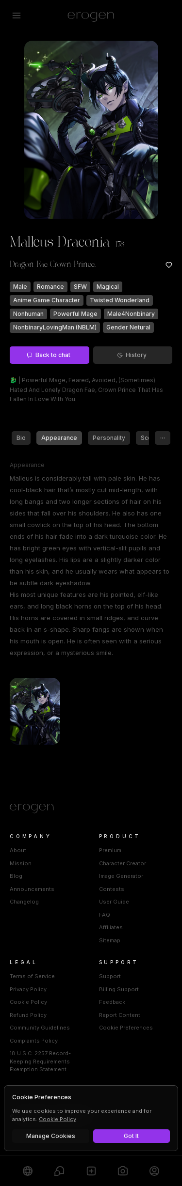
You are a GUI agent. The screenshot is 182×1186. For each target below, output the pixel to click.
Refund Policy (28, 1015)
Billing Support (119, 989)
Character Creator (122, 863)
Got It (131, 1135)
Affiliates (111, 927)
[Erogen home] (91, 15)
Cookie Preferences (126, 1027)
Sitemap (109, 940)
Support (110, 976)
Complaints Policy (34, 1040)
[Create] (91, 1170)
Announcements (32, 889)
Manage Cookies (50, 1135)
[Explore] (27, 1170)
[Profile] (154, 1170)
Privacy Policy (28, 989)
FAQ (104, 914)
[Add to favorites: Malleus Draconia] (168, 265)
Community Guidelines (40, 1027)
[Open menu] (16, 15)
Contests (111, 889)
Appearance (59, 437)
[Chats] (59, 1170)
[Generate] (122, 1170)
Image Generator (121, 876)
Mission (21, 863)
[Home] (91, 808)
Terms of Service (32, 976)
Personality (109, 437)
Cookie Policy (28, 1002)
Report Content (119, 1015)
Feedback (112, 1002)
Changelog (24, 901)
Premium (110, 850)
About (18, 850)
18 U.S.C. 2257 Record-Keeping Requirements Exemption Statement (40, 1061)
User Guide (114, 901)
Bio (21, 437)
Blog (16, 876)
